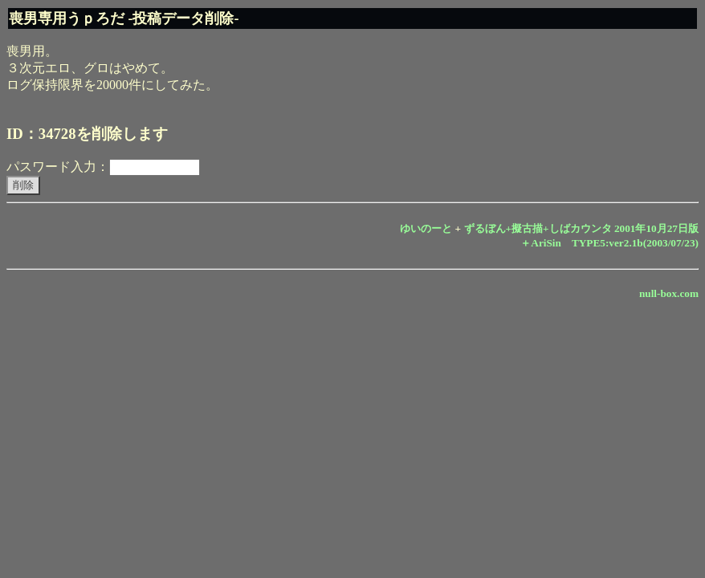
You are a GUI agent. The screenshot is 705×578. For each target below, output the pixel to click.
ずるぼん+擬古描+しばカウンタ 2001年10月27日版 (581, 228)
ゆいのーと (426, 228)
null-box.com (669, 293)
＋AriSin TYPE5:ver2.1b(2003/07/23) (609, 243)
